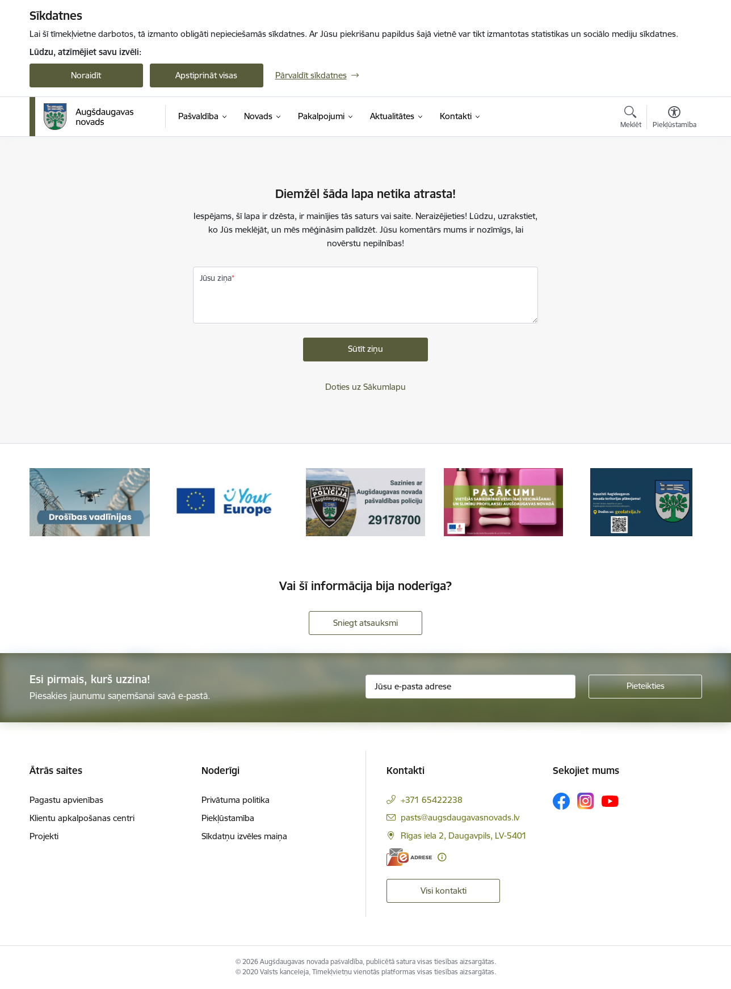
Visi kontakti (444, 890)
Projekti (44, 836)
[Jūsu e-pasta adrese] (470, 686)
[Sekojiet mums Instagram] (585, 801)
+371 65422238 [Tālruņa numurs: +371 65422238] (432, 799)
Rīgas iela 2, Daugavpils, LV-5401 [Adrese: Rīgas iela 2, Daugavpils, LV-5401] (464, 835)
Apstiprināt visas (206, 75)
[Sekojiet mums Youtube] (610, 800)
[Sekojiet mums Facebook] (561, 801)
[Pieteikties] (645, 686)
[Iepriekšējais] (55, 502)
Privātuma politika (235, 799)
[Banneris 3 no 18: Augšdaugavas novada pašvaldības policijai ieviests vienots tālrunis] (365, 501)
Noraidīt (86, 75)
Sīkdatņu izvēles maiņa (244, 836)
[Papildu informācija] (442, 857)
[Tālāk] (676, 502)
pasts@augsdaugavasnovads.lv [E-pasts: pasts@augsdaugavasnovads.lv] (460, 817)
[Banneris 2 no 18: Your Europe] (227, 501)
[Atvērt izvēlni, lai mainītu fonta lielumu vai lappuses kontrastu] (674, 118)
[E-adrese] (409, 857)
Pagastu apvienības (66, 799)
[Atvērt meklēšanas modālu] (631, 118)
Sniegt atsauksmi (365, 622)
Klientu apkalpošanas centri (82, 818)
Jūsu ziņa (216, 278)
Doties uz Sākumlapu (365, 386)
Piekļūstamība (227, 818)
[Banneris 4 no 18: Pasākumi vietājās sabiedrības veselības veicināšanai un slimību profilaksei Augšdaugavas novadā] (503, 501)
